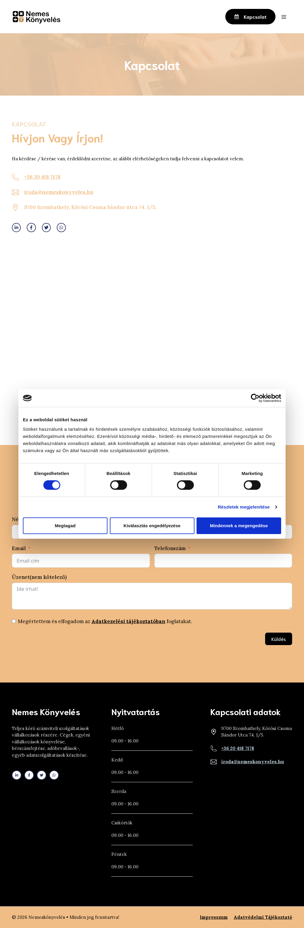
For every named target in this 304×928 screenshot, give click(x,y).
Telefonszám (170, 548)
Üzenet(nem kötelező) (39, 577)
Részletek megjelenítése (244, 506)
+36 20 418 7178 (42, 177)
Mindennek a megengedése (239, 525)
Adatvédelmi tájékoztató (263, 917)
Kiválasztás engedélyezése (152, 525)
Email (19, 548)
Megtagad (65, 525)
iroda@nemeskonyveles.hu (58, 192)
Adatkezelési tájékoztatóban (128, 621)
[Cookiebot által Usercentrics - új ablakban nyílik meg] (255, 398)
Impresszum (214, 917)
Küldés (278, 639)
